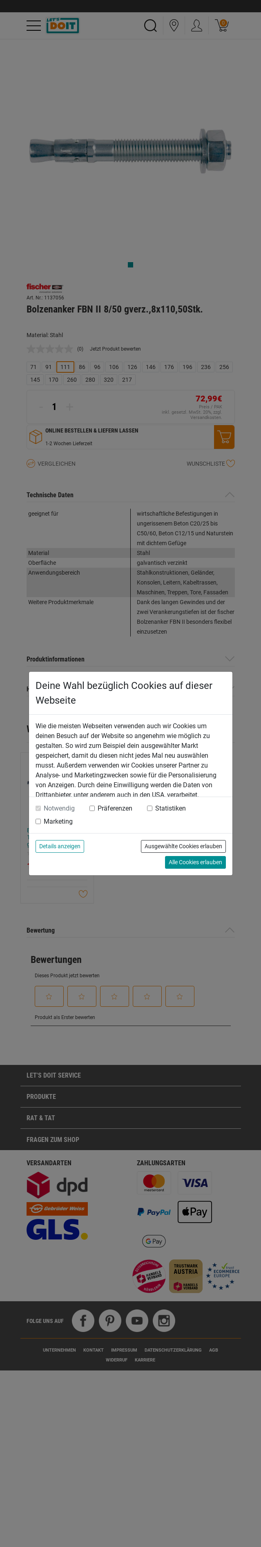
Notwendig (59, 808)
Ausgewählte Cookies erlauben (183, 846)
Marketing (58, 821)
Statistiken (170, 808)
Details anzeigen (59, 846)
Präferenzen (115, 808)
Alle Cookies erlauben (195, 862)
